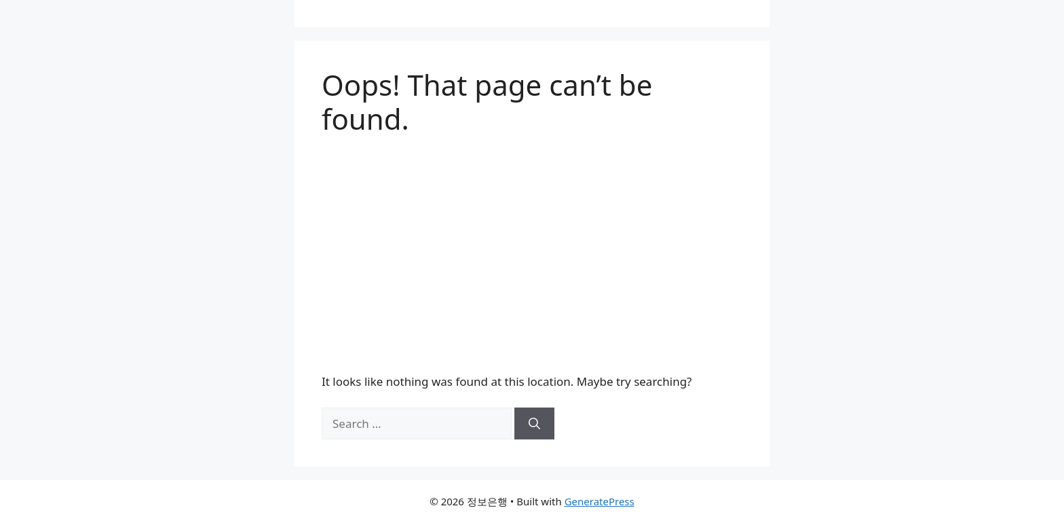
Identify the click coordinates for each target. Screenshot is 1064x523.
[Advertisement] (532, 255)
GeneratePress (599, 501)
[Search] (534, 424)
